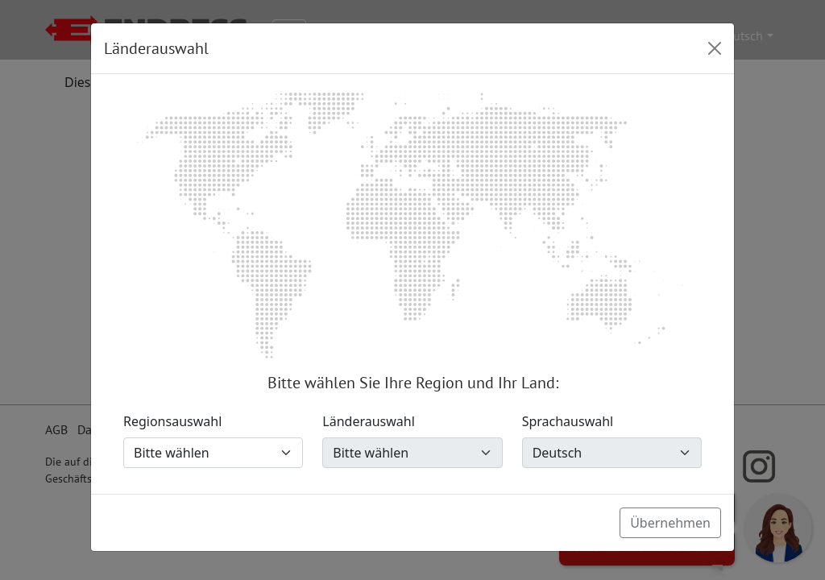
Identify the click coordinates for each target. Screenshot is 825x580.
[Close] (715, 48)
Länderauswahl (368, 421)
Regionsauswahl (172, 421)
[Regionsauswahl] (213, 452)
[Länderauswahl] (412, 452)
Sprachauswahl (568, 421)
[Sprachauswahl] (612, 452)
